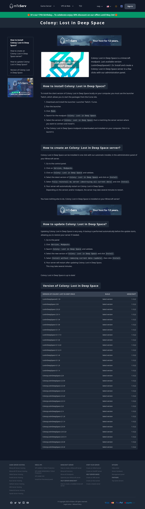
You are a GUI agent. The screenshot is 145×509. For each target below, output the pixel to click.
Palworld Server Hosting (17, 490)
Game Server (48, 6)
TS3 (80, 6)
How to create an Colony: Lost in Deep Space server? (19, 54)
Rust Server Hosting (15, 481)
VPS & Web (67, 6)
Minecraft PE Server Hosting (18, 471)
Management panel (118, 474)
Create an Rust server (93, 481)
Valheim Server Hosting (16, 484)
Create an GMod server (93, 468)
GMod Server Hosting (16, 474)
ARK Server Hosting (15, 487)
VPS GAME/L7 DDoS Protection (44, 468)
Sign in (130, 6)
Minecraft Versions (66, 471)
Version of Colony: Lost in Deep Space (20, 71)
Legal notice (67, 504)
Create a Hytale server (93, 484)
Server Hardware (117, 471)
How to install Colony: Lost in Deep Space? (19, 43)
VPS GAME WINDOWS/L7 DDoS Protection (44, 472)
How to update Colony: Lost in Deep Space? (20, 63)
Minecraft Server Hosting (17, 468)
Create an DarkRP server (94, 471)
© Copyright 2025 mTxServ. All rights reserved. (72, 501)
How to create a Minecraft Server (71, 468)
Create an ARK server (93, 478)
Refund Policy (77, 504)
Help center (115, 468)
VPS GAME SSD (39, 476)
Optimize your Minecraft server (70, 478)
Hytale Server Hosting (16, 493)
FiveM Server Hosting (16, 478)
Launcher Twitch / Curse (86, 102)
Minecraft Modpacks (67, 474)
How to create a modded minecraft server (72, 485)
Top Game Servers (117, 481)
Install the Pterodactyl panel (44, 479)
